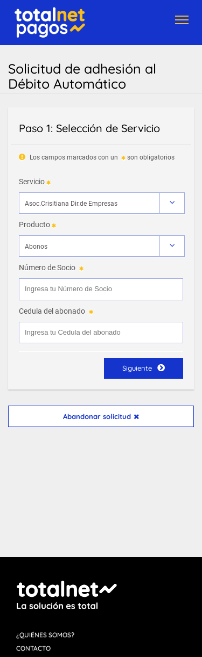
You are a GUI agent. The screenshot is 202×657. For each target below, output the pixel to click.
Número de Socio (47, 267)
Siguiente (143, 367)
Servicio (32, 181)
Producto (34, 224)
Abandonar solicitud (101, 416)
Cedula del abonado (52, 311)
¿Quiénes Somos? (45, 635)
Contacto (33, 648)
